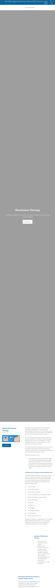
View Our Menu (30, 7)
